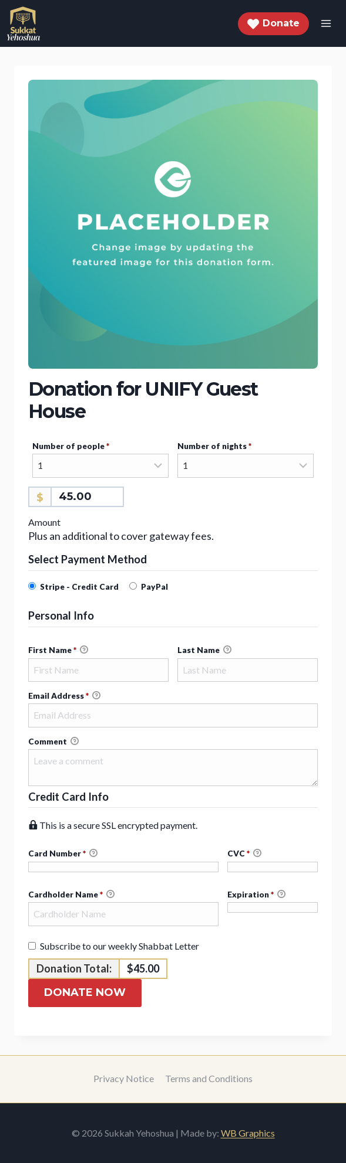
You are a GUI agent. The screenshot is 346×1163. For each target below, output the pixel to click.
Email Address (64, 696)
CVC (244, 853)
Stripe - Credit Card (79, 586)
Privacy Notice (123, 1078)
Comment (53, 741)
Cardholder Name (71, 894)
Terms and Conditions (209, 1078)
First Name (58, 650)
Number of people (88, 446)
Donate (273, 23)
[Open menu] (326, 23)
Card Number (123, 854)
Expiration (256, 894)
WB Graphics (248, 1132)
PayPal (154, 586)
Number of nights (232, 446)
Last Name (204, 650)
